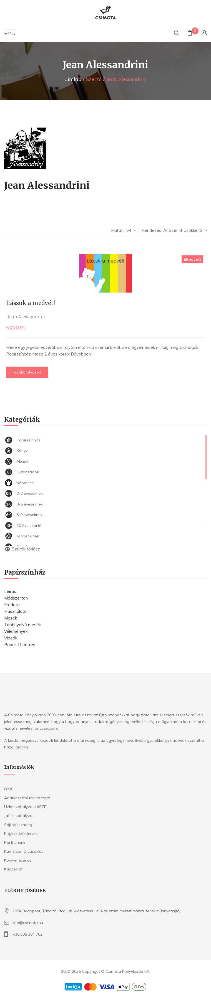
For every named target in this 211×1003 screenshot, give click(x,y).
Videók (10, 638)
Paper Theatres (19, 644)
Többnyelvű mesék (22, 624)
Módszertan (16, 598)
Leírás (10, 591)
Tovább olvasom (29, 372)
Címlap (72, 79)
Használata (15, 611)
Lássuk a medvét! (32, 302)
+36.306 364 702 (27, 934)
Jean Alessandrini (28, 316)
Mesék (10, 618)
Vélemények (15, 631)
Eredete (12, 604)
